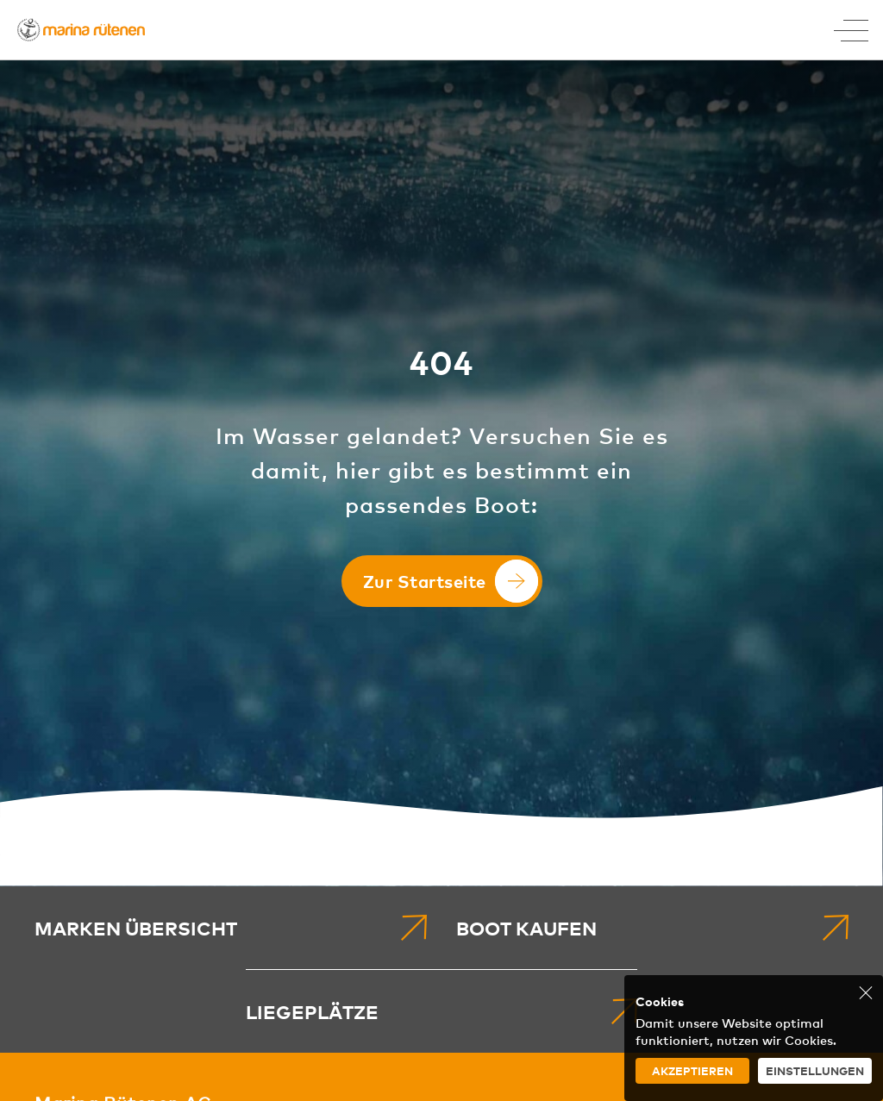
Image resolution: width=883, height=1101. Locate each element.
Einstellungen (815, 1070)
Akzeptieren (692, 1070)
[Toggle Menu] (851, 30)
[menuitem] (230, 927)
